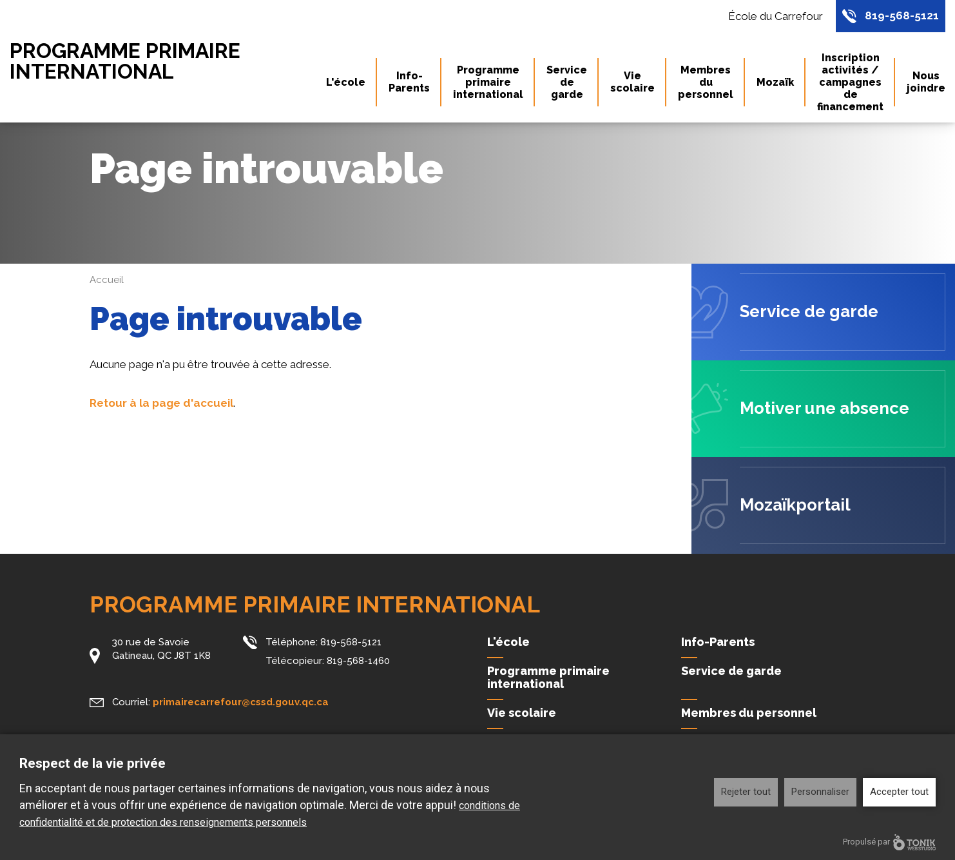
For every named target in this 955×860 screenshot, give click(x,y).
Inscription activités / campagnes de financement (850, 82)
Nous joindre (926, 82)
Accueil (107, 280)
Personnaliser (820, 791)
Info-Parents (409, 82)
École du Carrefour (775, 16)
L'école (345, 82)
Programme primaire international (126, 61)
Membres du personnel (705, 82)
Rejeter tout (746, 791)
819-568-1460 (358, 661)
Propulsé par (889, 842)
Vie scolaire (632, 82)
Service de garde (566, 82)
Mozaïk (775, 82)
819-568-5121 (902, 16)
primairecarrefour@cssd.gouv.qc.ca (241, 702)
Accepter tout (899, 791)
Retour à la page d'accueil (161, 402)
